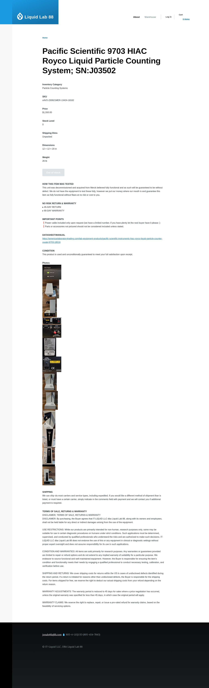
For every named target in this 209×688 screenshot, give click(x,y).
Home (45, 38)
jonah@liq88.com (52, 634)
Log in (169, 17)
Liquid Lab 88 (39, 17)
